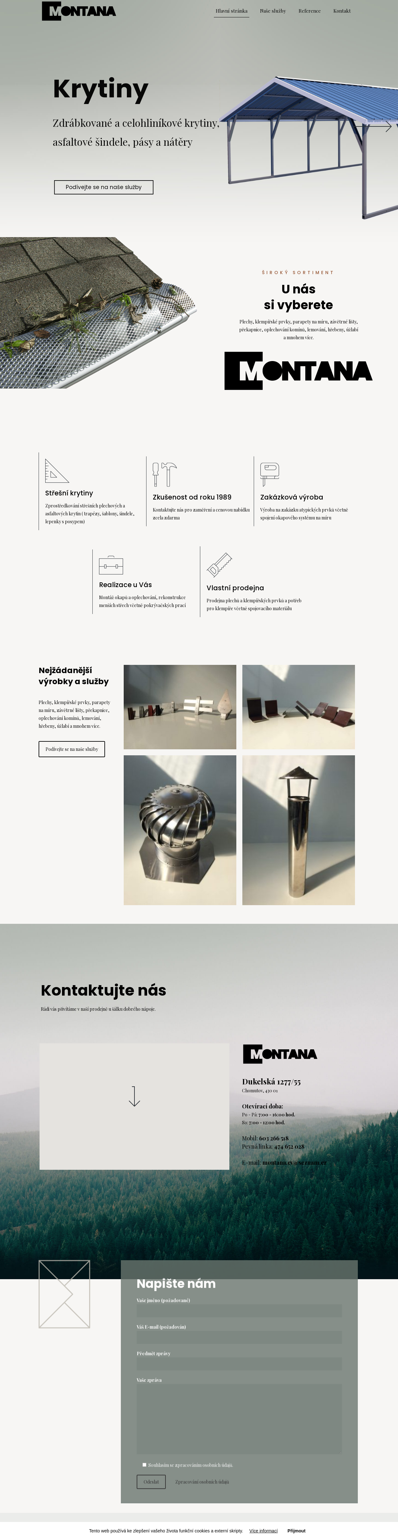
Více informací (263, 1530)
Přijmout (297, 1530)
